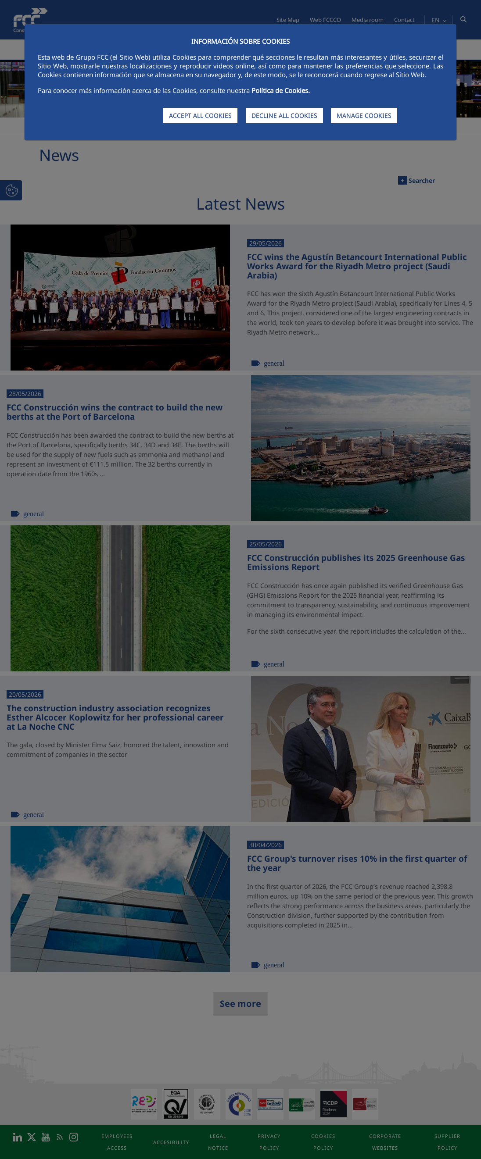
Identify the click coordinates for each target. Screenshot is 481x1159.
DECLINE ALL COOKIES (284, 115)
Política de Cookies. (280, 90)
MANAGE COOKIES (364, 115)
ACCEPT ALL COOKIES (200, 115)
